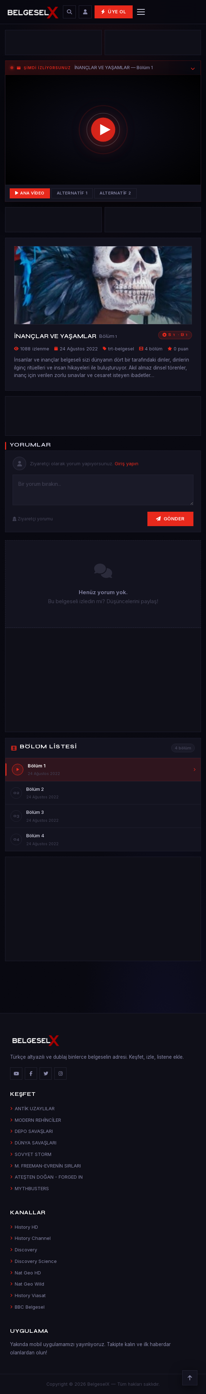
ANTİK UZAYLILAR (32, 1108)
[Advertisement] (53, 42)
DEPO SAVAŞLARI (31, 1131)
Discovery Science (33, 1261)
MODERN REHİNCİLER (35, 1120)
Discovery (23, 1249)
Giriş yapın (126, 463)
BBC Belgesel (27, 1307)
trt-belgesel (121, 348)
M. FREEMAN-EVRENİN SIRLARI (45, 1166)
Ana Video (30, 193)
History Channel (30, 1238)
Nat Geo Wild (27, 1284)
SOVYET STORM (30, 1154)
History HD (24, 1227)
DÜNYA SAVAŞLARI (33, 1143)
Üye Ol (113, 11)
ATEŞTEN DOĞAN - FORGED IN (46, 1177)
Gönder (170, 518)
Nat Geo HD (25, 1273)
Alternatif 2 (115, 193)
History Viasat (28, 1295)
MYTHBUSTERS (29, 1188)
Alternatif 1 (72, 193)
